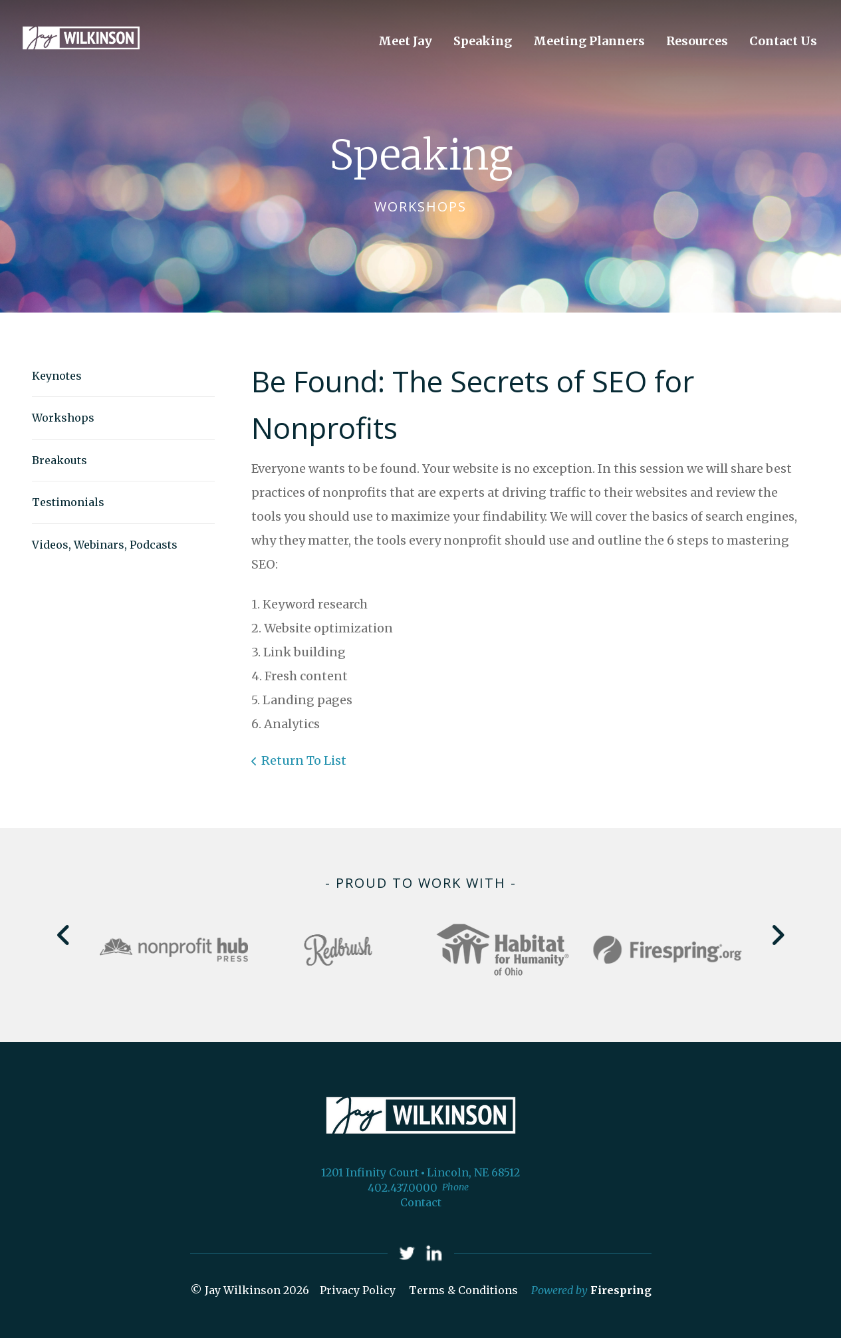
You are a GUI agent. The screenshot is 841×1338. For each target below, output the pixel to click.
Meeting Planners (589, 41)
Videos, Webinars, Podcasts (105, 544)
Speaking (482, 41)
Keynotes (57, 375)
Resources (697, 41)
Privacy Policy (358, 1290)
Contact (420, 1202)
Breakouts (59, 460)
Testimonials (68, 502)
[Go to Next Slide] (777, 935)
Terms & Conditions (463, 1290)
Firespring (621, 1290)
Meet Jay (405, 41)
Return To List (303, 760)
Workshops (63, 417)
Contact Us (783, 41)
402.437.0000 (402, 1187)
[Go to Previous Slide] (64, 935)
